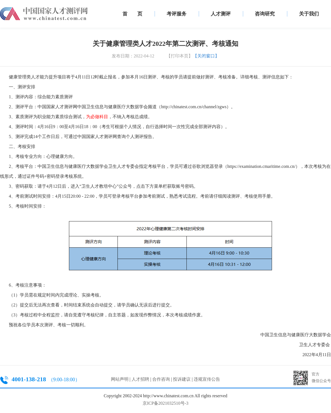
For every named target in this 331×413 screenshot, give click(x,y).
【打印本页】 (179, 56)
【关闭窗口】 (206, 56)
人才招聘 (140, 379)
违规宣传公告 (207, 379)
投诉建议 (182, 379)
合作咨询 (161, 379)
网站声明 (120, 379)
